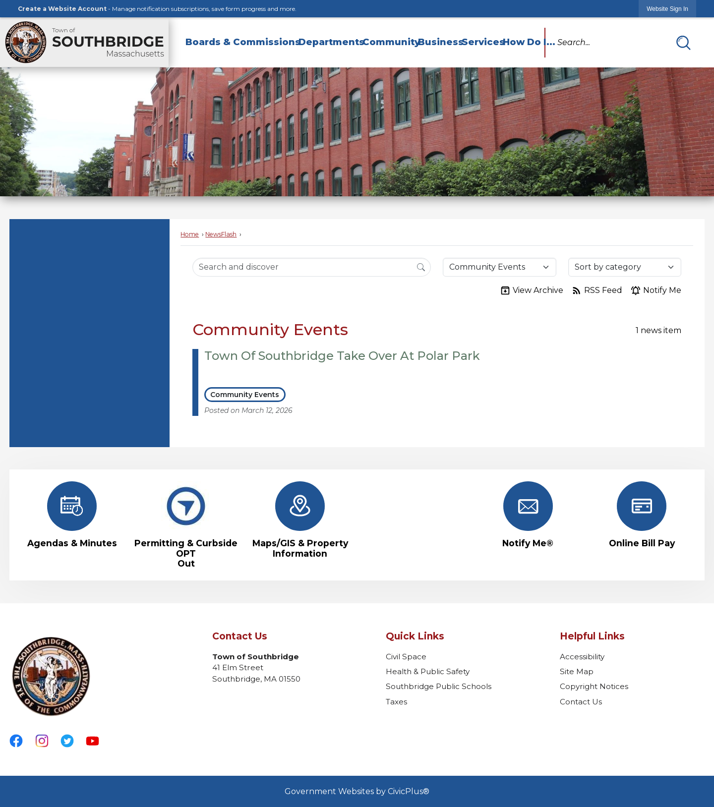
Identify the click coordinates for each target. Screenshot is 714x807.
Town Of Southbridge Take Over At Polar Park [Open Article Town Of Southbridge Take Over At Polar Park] (342, 355)
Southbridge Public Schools (438, 686)
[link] (667, 8)
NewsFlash (221, 234)
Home (189, 234)
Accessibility (582, 656)
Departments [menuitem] (326, 42)
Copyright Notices (594, 686)
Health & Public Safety (428, 671)
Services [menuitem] (478, 42)
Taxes (396, 701)
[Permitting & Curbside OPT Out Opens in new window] (186, 524)
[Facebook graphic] (16, 741)
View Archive (531, 290)
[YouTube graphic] (92, 741)
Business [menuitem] (435, 42)
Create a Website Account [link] (62, 8)
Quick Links (415, 636)
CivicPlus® (408, 791)
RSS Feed (596, 290)
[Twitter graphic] (67, 741)
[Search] (421, 267)
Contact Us (581, 701)
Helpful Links (592, 636)
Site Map (577, 671)
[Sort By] (624, 267)
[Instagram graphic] (42, 741)
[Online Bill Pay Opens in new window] (642, 514)
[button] (683, 43)
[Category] (499, 267)
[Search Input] (311, 267)
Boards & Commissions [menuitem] (237, 42)
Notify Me (655, 290)
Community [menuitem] (385, 42)
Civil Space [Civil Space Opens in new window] (406, 656)
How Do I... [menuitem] (523, 42)
